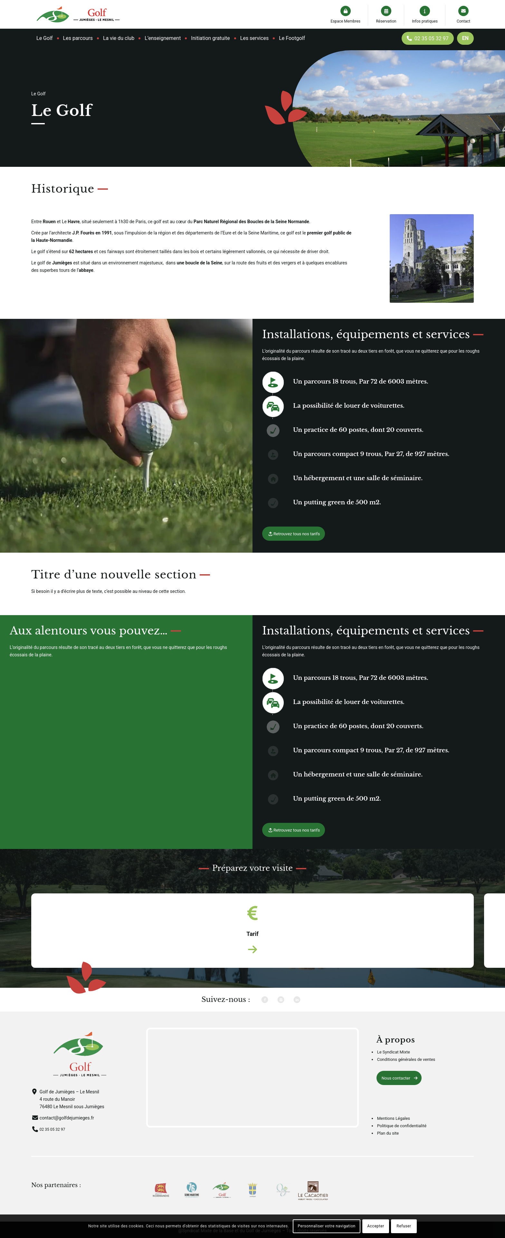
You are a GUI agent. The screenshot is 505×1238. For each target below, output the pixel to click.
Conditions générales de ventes (406, 1069)
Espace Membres (345, 21)
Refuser (403, 1226)
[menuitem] (44, 38)
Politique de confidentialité (401, 1135)
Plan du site (388, 1143)
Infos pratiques (425, 21)
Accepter (375, 1226)
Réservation (386, 21)
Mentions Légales (393, 1128)
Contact (463, 21)
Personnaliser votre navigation (326, 1226)
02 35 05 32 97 (55, 1139)
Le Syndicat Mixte (393, 1062)
